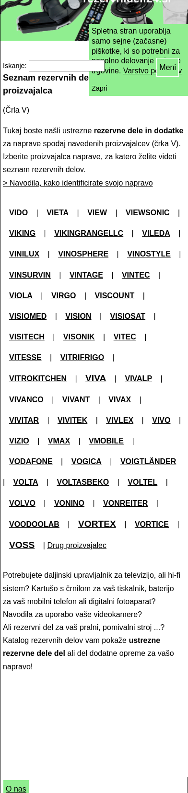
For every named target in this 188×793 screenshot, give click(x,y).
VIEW (97, 213)
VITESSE (25, 357)
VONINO (69, 503)
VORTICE (152, 524)
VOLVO (22, 503)
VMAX (59, 441)
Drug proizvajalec (76, 545)
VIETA (58, 213)
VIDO (18, 213)
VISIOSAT (128, 316)
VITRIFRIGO (82, 357)
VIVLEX (119, 420)
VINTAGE (86, 275)
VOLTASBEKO (83, 482)
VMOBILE (106, 441)
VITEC (125, 337)
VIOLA (21, 296)
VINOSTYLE (149, 254)
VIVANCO (26, 400)
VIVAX (119, 400)
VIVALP (138, 378)
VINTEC (136, 275)
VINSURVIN (30, 275)
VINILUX (24, 254)
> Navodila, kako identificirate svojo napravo (78, 183)
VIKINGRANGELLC (88, 233)
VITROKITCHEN (38, 378)
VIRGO (63, 296)
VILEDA (156, 233)
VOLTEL (142, 482)
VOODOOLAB (34, 524)
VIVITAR (24, 420)
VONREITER (125, 503)
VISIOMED (28, 316)
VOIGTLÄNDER (148, 461)
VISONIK (79, 337)
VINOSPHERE (83, 254)
